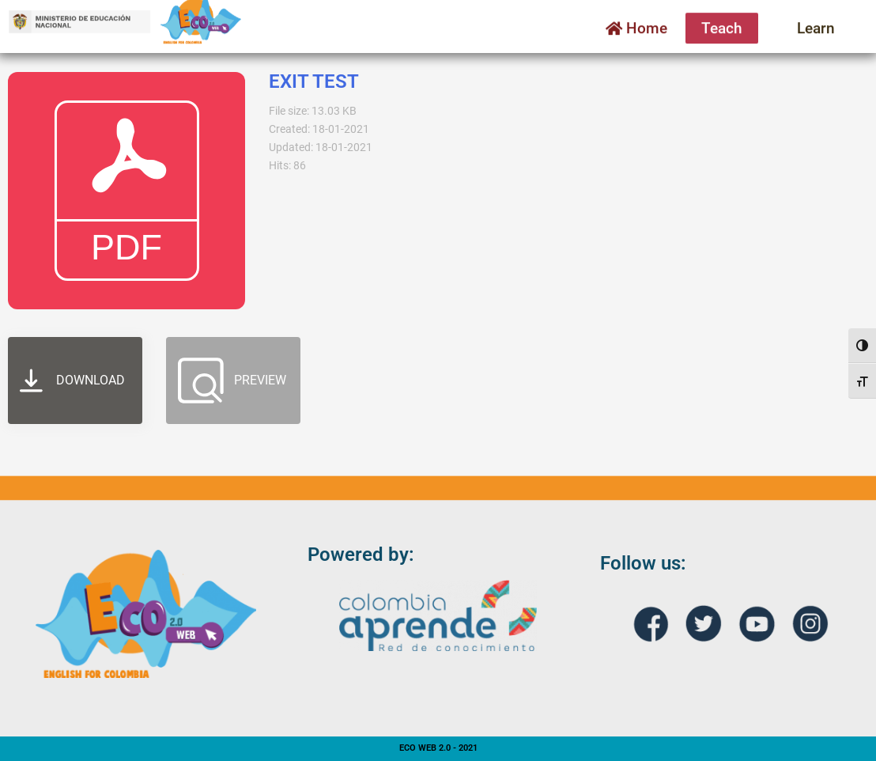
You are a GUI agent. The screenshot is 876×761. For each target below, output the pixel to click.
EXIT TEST (314, 81)
